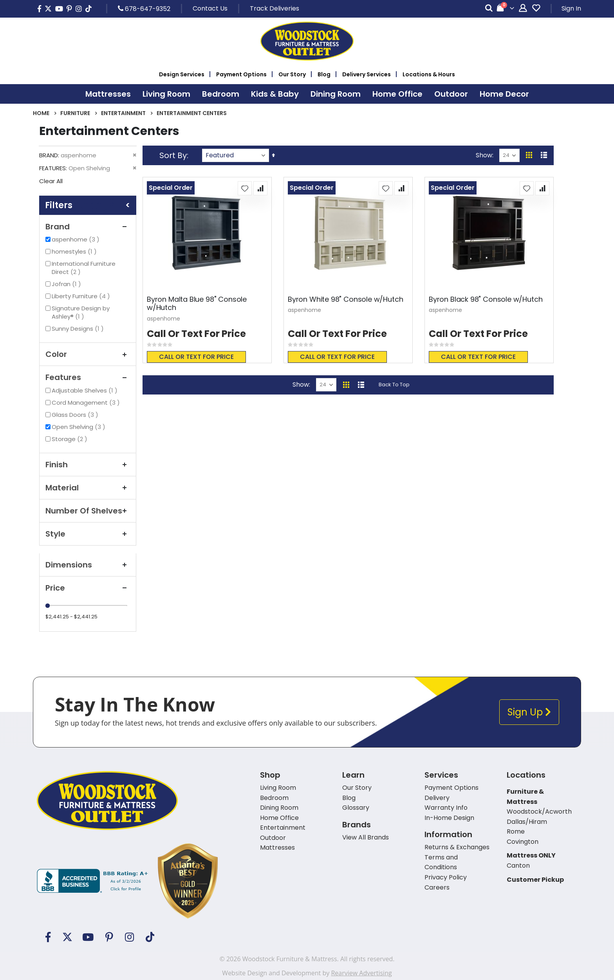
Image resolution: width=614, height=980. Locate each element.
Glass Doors (76, 415)
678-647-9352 (144, 8)
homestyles (75, 251)
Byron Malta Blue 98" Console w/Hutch (197, 303)
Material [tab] (87, 487)
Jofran (67, 284)
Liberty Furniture (82, 296)
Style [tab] (87, 533)
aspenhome (76, 239)
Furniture (75, 113)
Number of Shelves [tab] (87, 510)
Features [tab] (87, 377)
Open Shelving (79, 427)
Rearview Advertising (361, 973)
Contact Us (210, 8)
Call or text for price (196, 356)
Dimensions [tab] (87, 564)
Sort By (173, 155)
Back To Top (394, 384)
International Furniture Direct (84, 267)
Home (41, 113)
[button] (245, 188)
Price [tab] (87, 587)
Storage (70, 439)
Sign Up (529, 712)
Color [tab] (87, 354)
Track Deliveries (274, 8)
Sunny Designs (79, 328)
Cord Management (87, 402)
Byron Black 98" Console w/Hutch (485, 299)
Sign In (571, 8)
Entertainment (123, 113)
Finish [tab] (87, 464)
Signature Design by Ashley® (81, 312)
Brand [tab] (87, 226)
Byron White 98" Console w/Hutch (345, 299)
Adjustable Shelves (85, 390)
